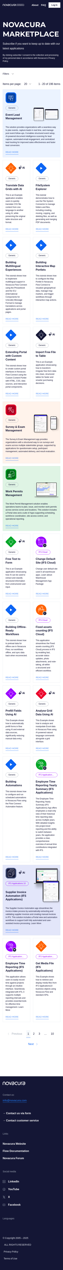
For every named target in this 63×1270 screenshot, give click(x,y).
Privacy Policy (11, 1251)
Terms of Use (10, 1258)
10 (52, 1033)
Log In (54, 5)
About (35, 5)
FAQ (43, 5)
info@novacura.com (15, 1100)
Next (33, 1044)
